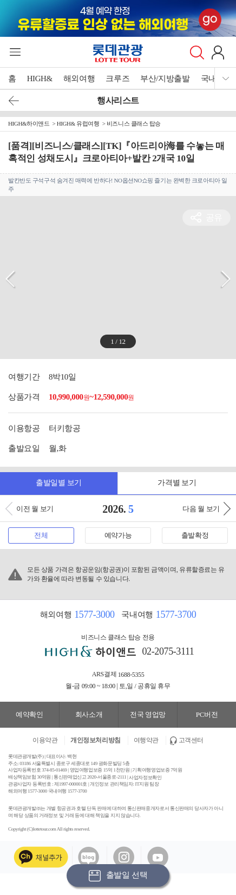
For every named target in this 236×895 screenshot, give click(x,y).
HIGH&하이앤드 (29, 123)
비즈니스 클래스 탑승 (134, 123)
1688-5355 (131, 674)
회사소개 (88, 714)
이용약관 (44, 740)
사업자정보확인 (145, 777)
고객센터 (191, 740)
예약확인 (29, 714)
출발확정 (194, 535)
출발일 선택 (118, 875)
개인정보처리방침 (95, 740)
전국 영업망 (148, 714)
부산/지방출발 (164, 78)
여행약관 (146, 740)
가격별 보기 (177, 483)
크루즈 (117, 78)
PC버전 (207, 714)
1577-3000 (94, 614)
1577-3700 (176, 614)
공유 (214, 217)
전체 (41, 535)
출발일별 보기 (59, 483)
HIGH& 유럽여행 (78, 123)
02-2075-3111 (168, 651)
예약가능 (118, 535)
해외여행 (79, 78)
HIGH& (40, 78)
